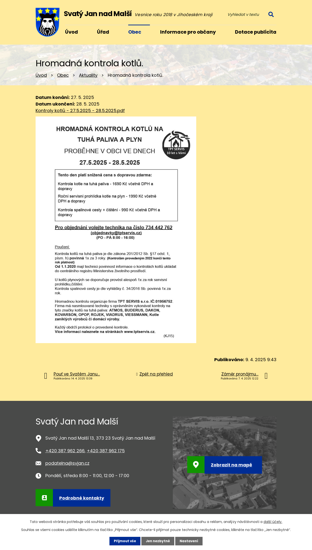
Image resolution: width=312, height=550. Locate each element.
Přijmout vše (123, 541)
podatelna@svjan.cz (67, 463)
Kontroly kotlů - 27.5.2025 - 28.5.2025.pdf (80, 110)
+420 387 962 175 (106, 451)
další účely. (272, 521)
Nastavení (190, 541)
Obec (63, 75)
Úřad (103, 32)
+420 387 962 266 (65, 451)
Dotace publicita (255, 32)
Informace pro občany (188, 32)
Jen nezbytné (158, 541)
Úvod (41, 75)
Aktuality (88, 75)
